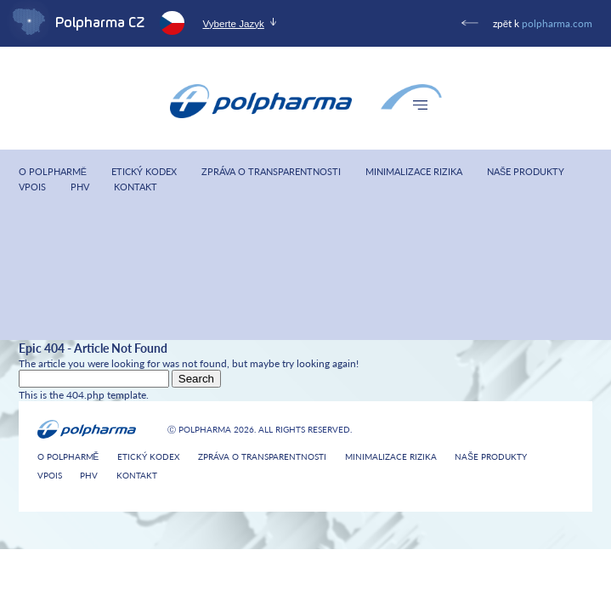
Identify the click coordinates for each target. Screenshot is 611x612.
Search (196, 378)
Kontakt (135, 187)
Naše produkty (525, 172)
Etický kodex (144, 172)
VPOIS (32, 187)
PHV (80, 187)
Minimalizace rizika (413, 172)
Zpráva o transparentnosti (271, 172)
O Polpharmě (53, 172)
